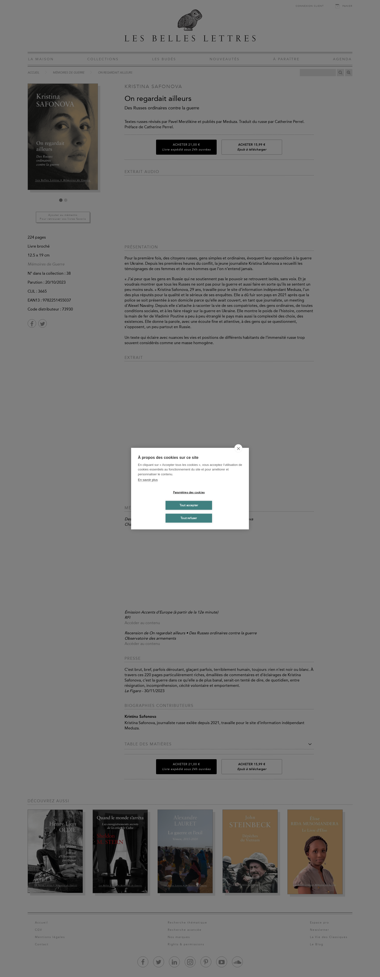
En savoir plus (148, 480)
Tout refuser (189, 518)
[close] (238, 448)
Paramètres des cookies (189, 492)
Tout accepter (189, 505)
